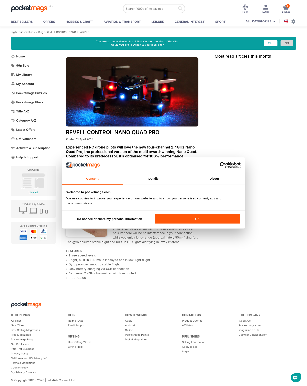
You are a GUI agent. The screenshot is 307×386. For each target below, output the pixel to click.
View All (33, 192)
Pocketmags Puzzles (29, 93)
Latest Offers (23, 130)
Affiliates (187, 325)
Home (18, 56)
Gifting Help (75, 346)
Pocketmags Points (137, 334)
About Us (245, 320)
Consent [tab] (92, 178)
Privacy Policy (20, 353)
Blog (40, 32)
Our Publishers (20, 344)
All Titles (16, 320)
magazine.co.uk (249, 330)
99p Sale (20, 65)
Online (129, 330)
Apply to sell (189, 346)
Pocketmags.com (250, 325)
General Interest (190, 22)
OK (197, 218)
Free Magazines (21, 334)
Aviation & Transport (122, 22)
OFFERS (49, 22)
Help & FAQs (76, 320)
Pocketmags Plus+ (27, 102)
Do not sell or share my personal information (109, 218)
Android (130, 325)
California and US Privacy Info (29, 358)
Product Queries (192, 320)
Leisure (158, 22)
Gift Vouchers (23, 139)
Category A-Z (23, 120)
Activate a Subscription (31, 148)
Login (185, 351)
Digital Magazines (136, 339)
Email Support (77, 325)
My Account (22, 84)
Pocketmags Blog (22, 339)
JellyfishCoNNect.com (253, 334)
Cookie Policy (19, 367)
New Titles (17, 325)
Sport (220, 22)
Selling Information (194, 342)
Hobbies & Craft (79, 22)
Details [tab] (154, 178)
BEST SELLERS (22, 22)
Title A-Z (20, 111)
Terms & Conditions (23, 362)
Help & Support (25, 157)
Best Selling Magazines (25, 330)
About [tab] (214, 178)
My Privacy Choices (23, 372)
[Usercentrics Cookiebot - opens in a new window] (223, 165)
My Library (21, 75)
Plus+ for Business (22, 348)
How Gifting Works (79, 342)
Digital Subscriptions (23, 32)
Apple (128, 320)
